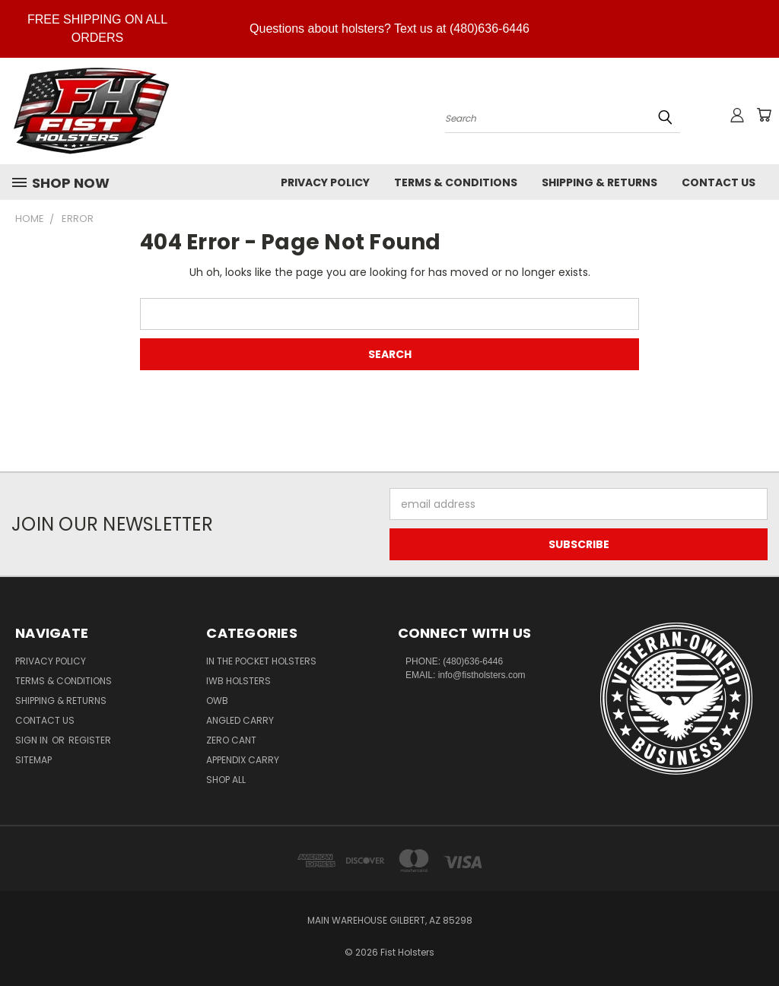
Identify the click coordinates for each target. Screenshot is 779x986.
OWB (217, 700)
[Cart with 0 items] (763, 114)
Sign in (32, 740)
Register (89, 740)
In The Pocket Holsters (261, 661)
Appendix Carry (242, 759)
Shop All (226, 779)
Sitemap (33, 759)
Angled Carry (240, 720)
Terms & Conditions (455, 182)
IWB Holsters (238, 680)
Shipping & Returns (599, 182)
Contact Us (718, 182)
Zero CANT (231, 740)
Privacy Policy (325, 182)
